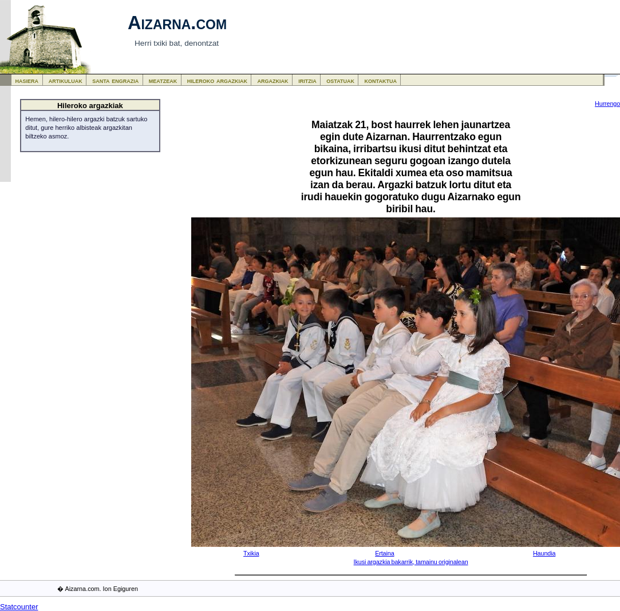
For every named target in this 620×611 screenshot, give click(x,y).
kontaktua (381, 80)
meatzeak (163, 80)
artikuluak (65, 80)
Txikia (251, 553)
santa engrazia (115, 80)
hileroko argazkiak (217, 80)
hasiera (27, 80)
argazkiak (273, 80)
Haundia (544, 553)
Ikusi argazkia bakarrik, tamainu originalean (411, 561)
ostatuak (340, 80)
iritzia (307, 80)
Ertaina (384, 553)
